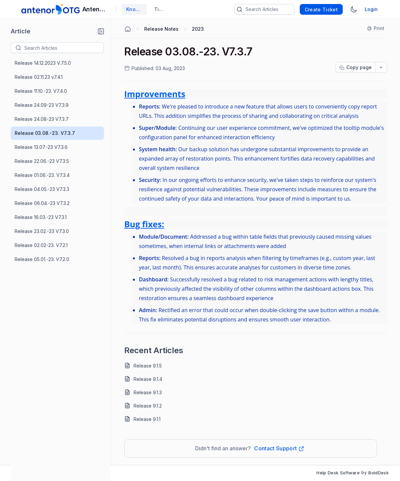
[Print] (376, 28)
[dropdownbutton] (381, 67)
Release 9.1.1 (147, 419)
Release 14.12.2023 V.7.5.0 (43, 63)
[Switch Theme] (353, 9)
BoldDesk (378, 472)
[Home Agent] (127, 29)
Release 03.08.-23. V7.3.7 (45, 133)
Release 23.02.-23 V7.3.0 (42, 231)
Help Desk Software (338, 472)
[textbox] (64, 48)
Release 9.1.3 (148, 392)
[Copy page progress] (355, 67)
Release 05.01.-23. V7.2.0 (42, 259)
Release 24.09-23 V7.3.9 (42, 105)
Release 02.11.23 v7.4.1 (39, 77)
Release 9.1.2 (148, 406)
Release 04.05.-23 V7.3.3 (42, 189)
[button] (101, 31)
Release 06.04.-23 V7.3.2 (42, 203)
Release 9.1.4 (148, 379)
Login (371, 9)
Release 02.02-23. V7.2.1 (41, 245)
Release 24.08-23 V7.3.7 (42, 119)
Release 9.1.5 (148, 366)
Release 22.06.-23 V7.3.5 (42, 161)
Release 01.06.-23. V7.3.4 (42, 175)
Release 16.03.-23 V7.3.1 (41, 217)
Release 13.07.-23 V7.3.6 (41, 147)
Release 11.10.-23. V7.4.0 (41, 91)
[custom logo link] (50, 9)
